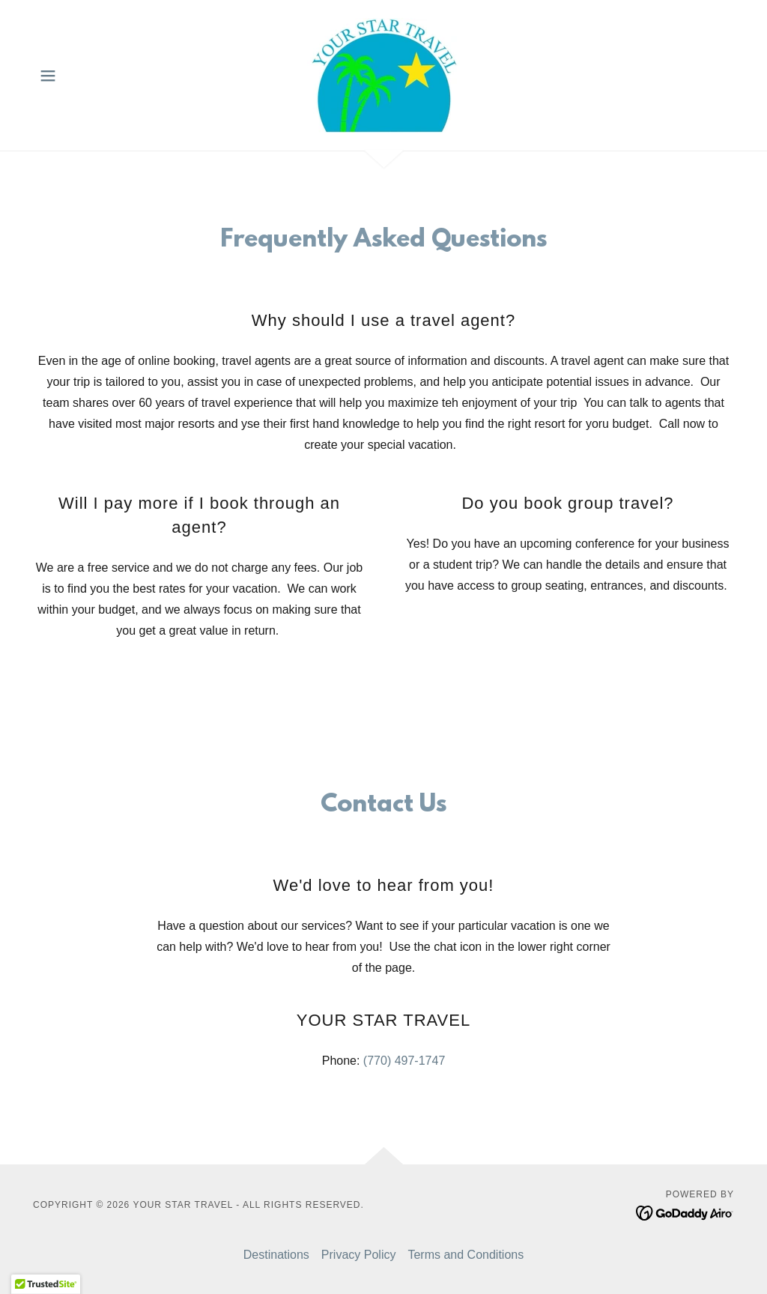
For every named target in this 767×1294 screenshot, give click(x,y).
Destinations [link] (276, 1254)
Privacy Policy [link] (358, 1254)
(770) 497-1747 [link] (404, 1060)
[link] (383, 74)
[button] (48, 76)
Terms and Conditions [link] (465, 1254)
